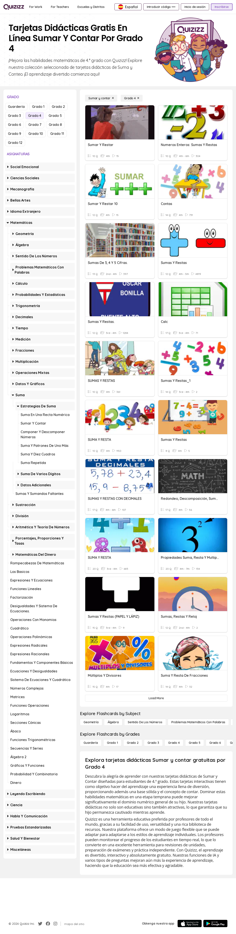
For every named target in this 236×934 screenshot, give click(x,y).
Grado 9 (14, 133)
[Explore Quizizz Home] (13, 7)
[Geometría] (91, 722)
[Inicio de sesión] (195, 6)
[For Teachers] (59, 6)
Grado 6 (14, 124)
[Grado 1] (112, 742)
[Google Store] (215, 923)
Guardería (16, 106)
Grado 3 (14, 115)
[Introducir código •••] (161, 6)
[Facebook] (48, 923)
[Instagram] (55, 923)
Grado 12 (15, 142)
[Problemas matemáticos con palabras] (198, 722)
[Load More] (156, 698)
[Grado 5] (194, 742)
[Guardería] (91, 742)
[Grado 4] (132, 98)
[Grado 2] (132, 742)
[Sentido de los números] (145, 722)
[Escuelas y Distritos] (91, 6)
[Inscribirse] (222, 6)
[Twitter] (40, 923)
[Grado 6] (215, 742)
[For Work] (36, 6)
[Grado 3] (153, 742)
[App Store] (190, 923)
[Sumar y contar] (101, 98)
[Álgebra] (113, 722)
